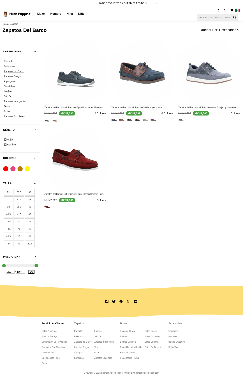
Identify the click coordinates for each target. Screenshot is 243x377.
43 (19, 221)
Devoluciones (48, 352)
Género (21, 129)
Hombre (55, 13)
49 (19, 243)
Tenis (7, 106)
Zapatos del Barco (14, 71)
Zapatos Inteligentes (15, 101)
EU (8, 192)
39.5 (19, 207)
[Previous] (87, 3)
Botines (123, 336)
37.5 (19, 199)
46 (30, 229)
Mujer (41, 13)
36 (30, 192)
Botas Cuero (151, 331)
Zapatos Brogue (13, 76)
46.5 (8, 236)
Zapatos (14, 24)
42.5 (8, 221)
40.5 (8, 214)
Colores (21, 158)
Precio (21, 256)
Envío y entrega (49, 336)
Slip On (8, 96)
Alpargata (9, 81)
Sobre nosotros (49, 331)
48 (30, 236)
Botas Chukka (151, 342)
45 (19, 229)
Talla (21, 183)
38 (30, 199)
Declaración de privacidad (54, 342)
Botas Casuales (152, 336)
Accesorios (175, 323)
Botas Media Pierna (129, 358)
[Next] (156, 3)
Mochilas (172, 336)
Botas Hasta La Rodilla (131, 347)
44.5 (8, 229)
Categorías (21, 51)
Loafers (8, 91)
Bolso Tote (173, 347)
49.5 (30, 243)
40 (30, 207)
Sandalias (9, 86)
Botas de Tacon (127, 352)
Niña (70, 13)
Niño (81, 13)
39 (8, 207)
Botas (7, 111)
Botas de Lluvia (127, 331)
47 (19, 236)
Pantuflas (9, 61)
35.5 (19, 192)
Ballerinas (9, 66)
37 (8, 199)
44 (30, 221)
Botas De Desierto (153, 347)
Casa (5, 24)
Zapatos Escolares (14, 116)
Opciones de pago (51, 358)
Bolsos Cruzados (176, 342)
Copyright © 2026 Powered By (109, 373)
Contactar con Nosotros (53, 347)
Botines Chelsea (128, 342)
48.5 (8, 243)
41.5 (19, 214)
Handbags (173, 331)
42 (30, 214)
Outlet (44, 363)
